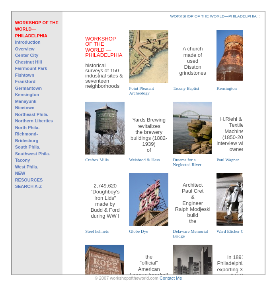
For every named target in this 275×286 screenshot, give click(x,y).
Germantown (28, 88)
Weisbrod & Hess (144, 159)
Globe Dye (138, 231)
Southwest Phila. (32, 153)
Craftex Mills (97, 159)
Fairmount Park (31, 68)
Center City (27, 55)
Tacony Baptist (186, 88)
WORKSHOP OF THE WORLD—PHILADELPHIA (37, 29)
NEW (20, 173)
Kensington (27, 94)
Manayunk (26, 101)
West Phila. (26, 166)
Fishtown (24, 75)
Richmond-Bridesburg (27, 137)
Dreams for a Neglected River (187, 162)
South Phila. (28, 147)
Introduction (28, 42)
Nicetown (25, 107)
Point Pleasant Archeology (141, 90)
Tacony (22, 160)
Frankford (25, 81)
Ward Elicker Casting (235, 231)
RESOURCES (29, 180)
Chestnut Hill (28, 62)
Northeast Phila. (32, 114)
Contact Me (171, 278)
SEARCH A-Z (28, 186)
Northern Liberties (34, 120)
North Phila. (27, 127)
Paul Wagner (227, 159)
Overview (25, 48)
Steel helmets (97, 231)
